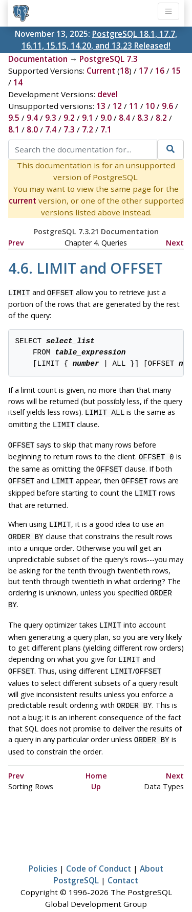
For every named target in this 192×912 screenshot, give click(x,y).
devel (107, 94)
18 (124, 70)
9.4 (32, 118)
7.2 (87, 129)
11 (133, 106)
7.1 (106, 129)
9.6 (167, 106)
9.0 (106, 118)
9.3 (50, 118)
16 (159, 70)
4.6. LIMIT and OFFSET (85, 268)
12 (117, 106)
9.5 (13, 118)
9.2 (69, 118)
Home (96, 758)
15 (176, 70)
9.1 (87, 118)
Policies (43, 851)
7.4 (50, 129)
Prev (16, 243)
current (22, 200)
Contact (123, 863)
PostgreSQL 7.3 (108, 59)
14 (18, 82)
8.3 (142, 118)
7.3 (69, 129)
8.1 (13, 129)
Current (101, 70)
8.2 (161, 118)
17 (143, 70)
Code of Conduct (98, 851)
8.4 (124, 118)
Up (96, 769)
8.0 (32, 129)
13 (100, 106)
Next (175, 243)
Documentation (38, 59)
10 (150, 106)
